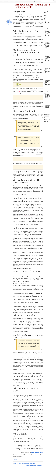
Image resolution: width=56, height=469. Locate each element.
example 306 (15, 376)
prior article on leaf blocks (18, 220)
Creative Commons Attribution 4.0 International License (24, 467)
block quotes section (23, 118)
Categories (30, 1)
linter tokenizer (46, 114)
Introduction (8, 12)
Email (41, 452)
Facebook (37, 452)
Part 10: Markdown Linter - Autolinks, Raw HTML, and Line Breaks (47, 67)
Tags (34, 1)
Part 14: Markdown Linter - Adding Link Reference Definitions (47, 85)
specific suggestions (29, 22)
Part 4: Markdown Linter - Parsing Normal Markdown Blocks (47, 36)
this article (29, 36)
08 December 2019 (24, 42)
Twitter (32, 452)
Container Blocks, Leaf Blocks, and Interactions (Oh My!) (9, 17)
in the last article (39, 14)
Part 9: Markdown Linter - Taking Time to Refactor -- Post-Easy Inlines (47, 61)
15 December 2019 (34, 42)
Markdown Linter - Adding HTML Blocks (34, 465)
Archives (38, 1)
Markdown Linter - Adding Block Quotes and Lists (32, 5)
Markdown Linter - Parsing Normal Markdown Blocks (24, 463)
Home (25, 1)
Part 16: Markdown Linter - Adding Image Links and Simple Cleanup (47, 95)
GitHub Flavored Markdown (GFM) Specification (29, 19)
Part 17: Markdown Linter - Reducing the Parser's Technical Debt (47, 100)
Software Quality (46, 110)
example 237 (30, 335)
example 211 (38, 153)
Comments (16, 459)
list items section (22, 134)
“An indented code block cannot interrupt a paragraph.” (24, 62)
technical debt (29, 420)
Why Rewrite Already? (9, 25)
